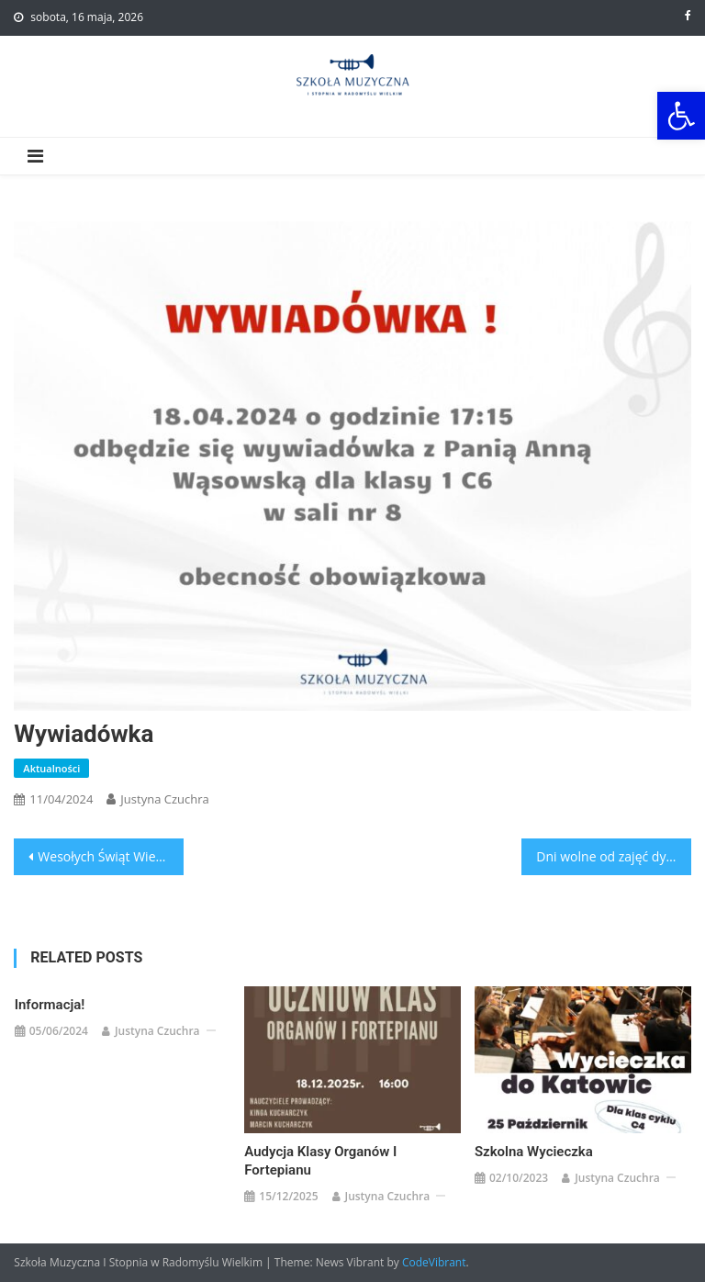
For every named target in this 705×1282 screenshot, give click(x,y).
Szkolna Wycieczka (534, 1151)
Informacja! (50, 1004)
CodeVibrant (434, 1262)
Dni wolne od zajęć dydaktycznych (613, 856)
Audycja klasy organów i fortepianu (320, 1160)
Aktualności (51, 768)
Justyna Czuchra (164, 799)
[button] (681, 116)
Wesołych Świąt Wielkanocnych (110, 856)
